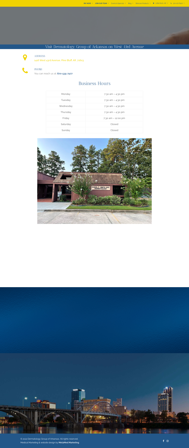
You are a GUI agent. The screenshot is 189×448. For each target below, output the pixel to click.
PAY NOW (88, 3)
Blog (130, 3)
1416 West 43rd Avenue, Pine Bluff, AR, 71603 (59, 60)
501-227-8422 (178, 3)
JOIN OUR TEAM (102, 3)
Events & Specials (118, 3)
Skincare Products (143, 3)
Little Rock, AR (162, 3)
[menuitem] (88, 3)
